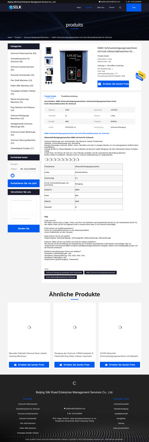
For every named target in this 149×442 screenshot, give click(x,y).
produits (18, 37)
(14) (21, 80)
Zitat (133, 7)
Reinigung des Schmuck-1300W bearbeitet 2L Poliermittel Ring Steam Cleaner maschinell (74, 354)
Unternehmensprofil (121, 404)
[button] (48, 83)
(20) (22, 68)
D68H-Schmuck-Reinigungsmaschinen (100, 273)
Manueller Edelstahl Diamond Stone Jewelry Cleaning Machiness (28, 354)
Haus (79, 7)
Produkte (89, 7)
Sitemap (121, 423)
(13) (20, 100)
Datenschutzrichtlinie (121, 428)
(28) (20, 60)
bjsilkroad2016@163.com (110, 2)
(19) (23, 108)
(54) (23, 53)
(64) (22, 125)
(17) (22, 148)
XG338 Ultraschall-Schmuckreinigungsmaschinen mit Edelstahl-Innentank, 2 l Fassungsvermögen (119, 355)
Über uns (100, 7)
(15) (22, 75)
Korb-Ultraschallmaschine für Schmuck (60, 277)
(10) (23, 92)
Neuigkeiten (121, 418)
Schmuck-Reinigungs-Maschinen (36, 37)
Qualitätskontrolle (121, 414)
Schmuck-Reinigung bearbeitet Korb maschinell (64, 273)
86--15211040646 (133, 2)
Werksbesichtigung (121, 409)
